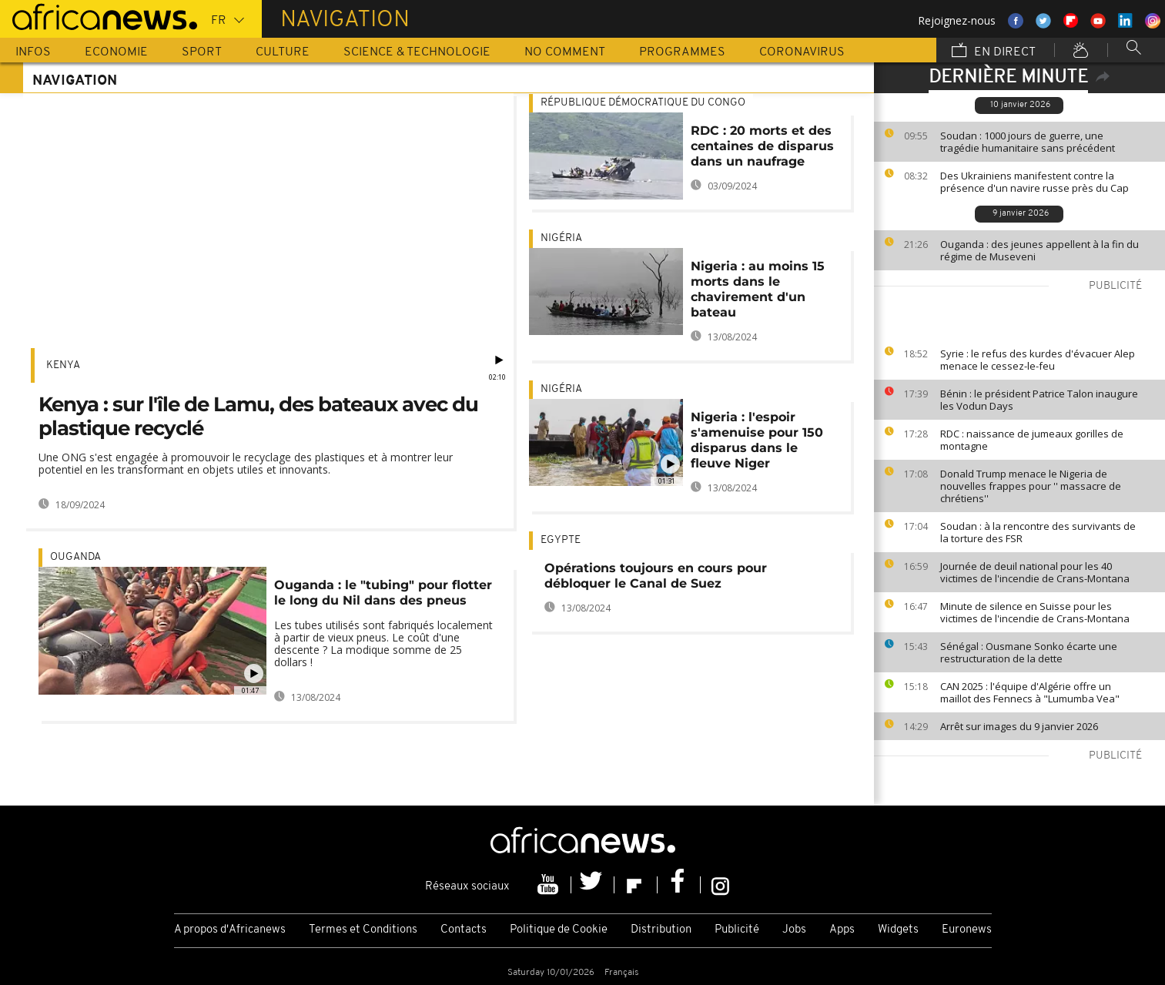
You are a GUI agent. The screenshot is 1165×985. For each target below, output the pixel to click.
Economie (116, 52)
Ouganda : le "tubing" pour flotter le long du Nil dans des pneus (383, 593)
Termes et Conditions (363, 930)
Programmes (682, 52)
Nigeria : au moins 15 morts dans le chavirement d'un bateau (758, 289)
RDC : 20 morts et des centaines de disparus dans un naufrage (762, 146)
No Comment (564, 52)
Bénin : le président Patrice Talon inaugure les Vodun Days (1039, 399)
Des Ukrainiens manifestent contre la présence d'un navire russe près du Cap (1034, 181)
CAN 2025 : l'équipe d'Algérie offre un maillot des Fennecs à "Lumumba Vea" (1030, 692)
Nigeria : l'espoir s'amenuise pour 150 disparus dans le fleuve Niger (757, 440)
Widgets (898, 930)
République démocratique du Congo (643, 103)
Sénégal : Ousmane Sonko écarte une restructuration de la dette (1028, 652)
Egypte (561, 540)
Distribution (661, 930)
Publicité (737, 930)
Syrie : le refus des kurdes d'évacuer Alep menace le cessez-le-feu (1037, 359)
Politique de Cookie (559, 930)
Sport (202, 52)
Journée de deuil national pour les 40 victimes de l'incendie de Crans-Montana (1035, 572)
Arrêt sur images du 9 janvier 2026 (1019, 726)
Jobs (794, 930)
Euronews (967, 930)
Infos (33, 52)
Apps (842, 930)
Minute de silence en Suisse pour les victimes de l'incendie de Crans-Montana (1035, 612)
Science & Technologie (416, 52)
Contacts (463, 930)
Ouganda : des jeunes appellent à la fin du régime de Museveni (1039, 250)
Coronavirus (802, 52)
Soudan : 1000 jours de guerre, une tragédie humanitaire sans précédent (1027, 141)
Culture (283, 52)
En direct (994, 52)
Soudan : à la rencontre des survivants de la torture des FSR (1038, 532)
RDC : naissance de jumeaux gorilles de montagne (1031, 439)
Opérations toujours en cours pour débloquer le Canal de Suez (655, 576)
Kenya (63, 365)
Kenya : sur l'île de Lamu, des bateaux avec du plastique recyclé (258, 416)
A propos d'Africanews (230, 930)
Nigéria (561, 238)
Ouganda (75, 557)
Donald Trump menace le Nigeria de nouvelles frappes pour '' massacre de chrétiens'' (1030, 485)
